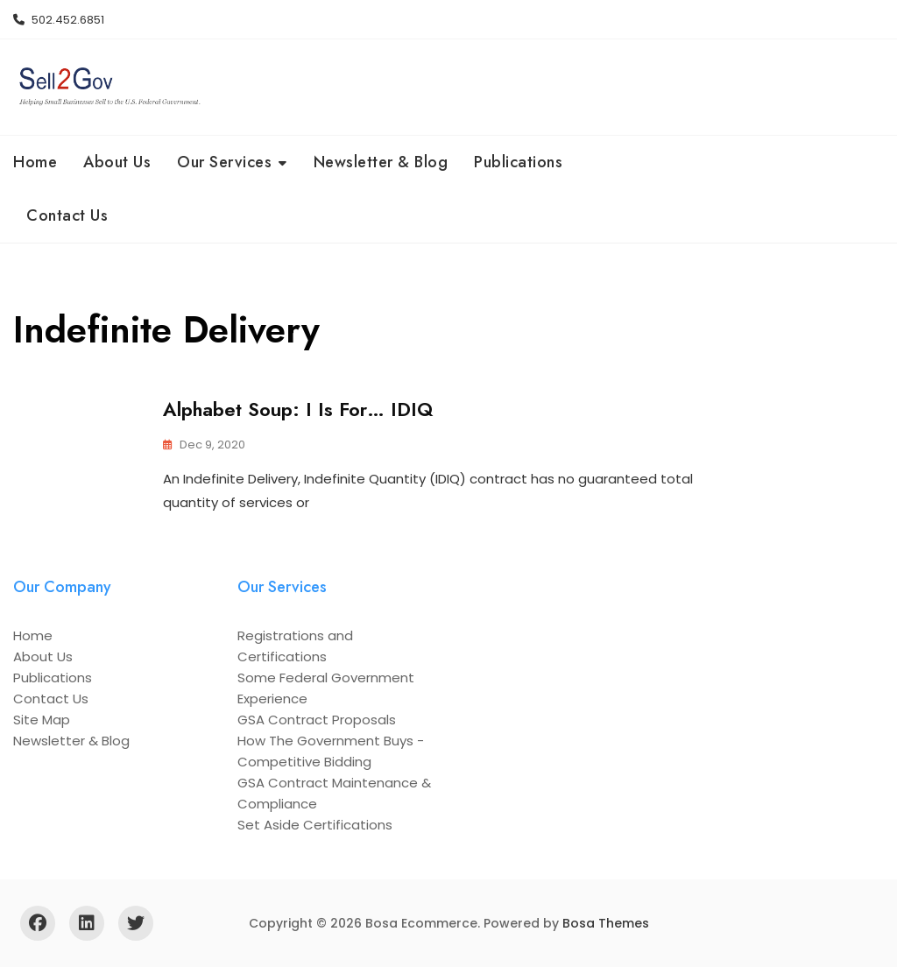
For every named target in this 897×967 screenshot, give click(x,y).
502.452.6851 (58, 19)
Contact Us (67, 215)
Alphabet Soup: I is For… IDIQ (298, 409)
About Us (117, 162)
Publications (518, 162)
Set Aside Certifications (314, 824)
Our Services (224, 162)
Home (35, 162)
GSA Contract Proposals (316, 719)
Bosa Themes (605, 923)
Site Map (41, 719)
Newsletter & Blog (381, 162)
